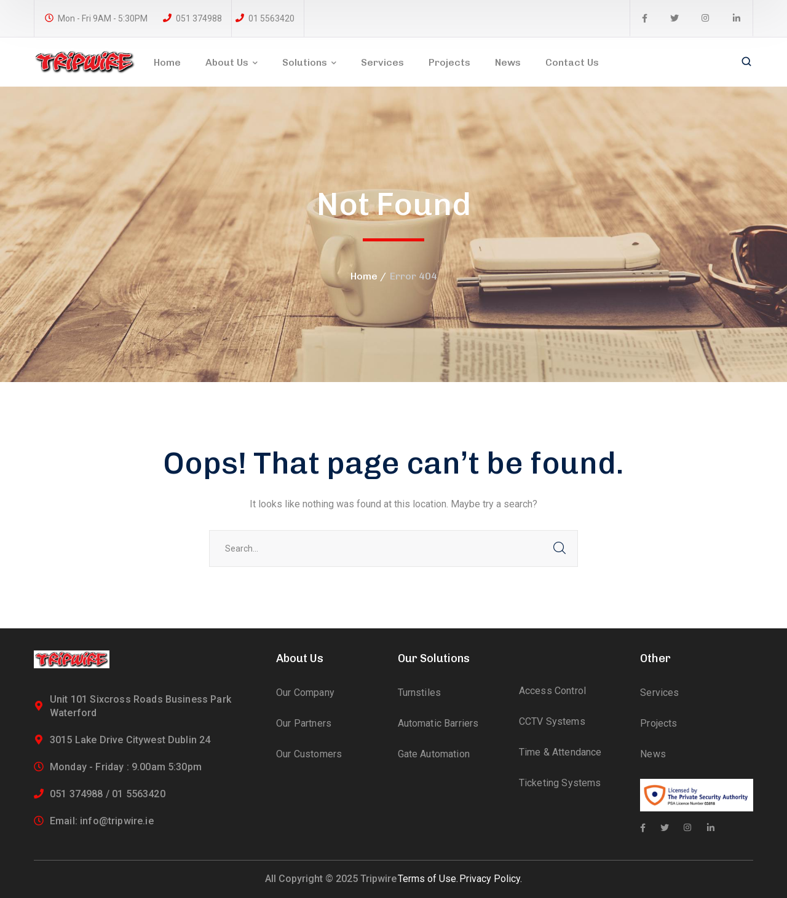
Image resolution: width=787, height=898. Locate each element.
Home (364, 276)
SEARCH (559, 548)
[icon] (644, 18)
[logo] (85, 61)
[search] (746, 62)
